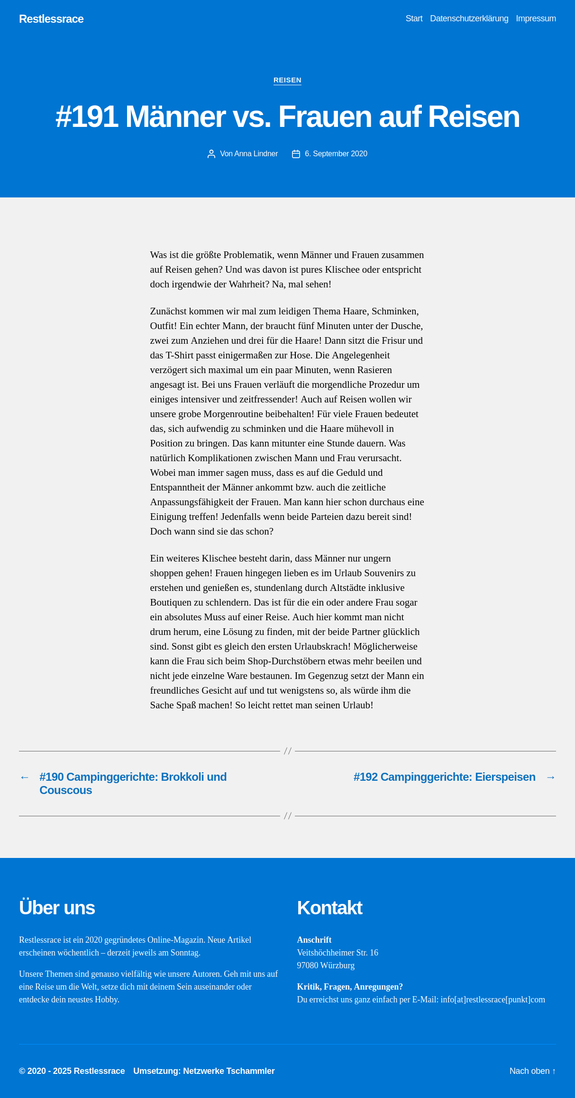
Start (414, 18)
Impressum (536, 18)
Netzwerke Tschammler (228, 1071)
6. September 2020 (336, 154)
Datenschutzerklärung (469, 18)
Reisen (287, 80)
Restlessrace (51, 19)
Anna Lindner (256, 154)
